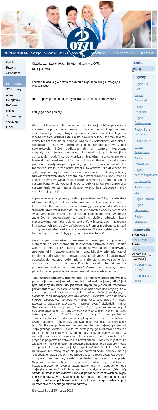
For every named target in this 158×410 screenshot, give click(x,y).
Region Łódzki (143, 140)
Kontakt (147, 53)
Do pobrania (124, 53)
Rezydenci (98, 53)
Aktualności (13, 73)
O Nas (77, 53)
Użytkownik (139, 235)
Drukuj (36, 69)
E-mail (46, 69)
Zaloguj (139, 258)
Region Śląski (143, 181)
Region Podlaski (144, 199)
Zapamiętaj (139, 254)
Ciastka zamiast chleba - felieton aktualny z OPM (66, 63)
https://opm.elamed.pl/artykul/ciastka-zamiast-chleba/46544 (77, 99)
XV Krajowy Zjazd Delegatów (13, 94)
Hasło (136, 244)
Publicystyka (14, 83)
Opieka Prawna (11, 64)
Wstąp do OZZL (12, 124)
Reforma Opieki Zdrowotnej (13, 111)
